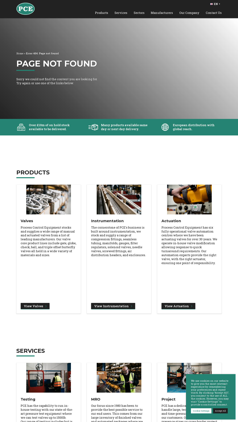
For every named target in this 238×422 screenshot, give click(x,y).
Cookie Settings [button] (201, 410)
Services (121, 13)
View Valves (35, 306)
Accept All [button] (220, 410)
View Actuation (178, 306)
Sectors (139, 13)
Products (101, 13)
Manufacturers (162, 13)
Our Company (189, 13)
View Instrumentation (113, 306)
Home (19, 53)
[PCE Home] (25, 8)
